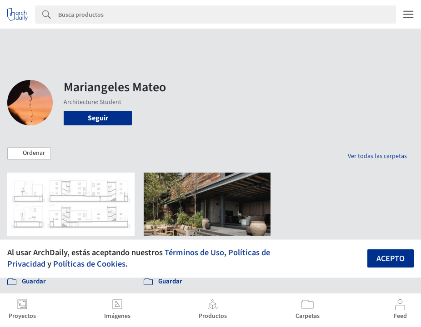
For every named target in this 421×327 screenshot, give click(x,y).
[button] (29, 153)
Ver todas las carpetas (377, 156)
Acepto (390, 258)
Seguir (98, 118)
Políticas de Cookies (89, 264)
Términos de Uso (194, 252)
